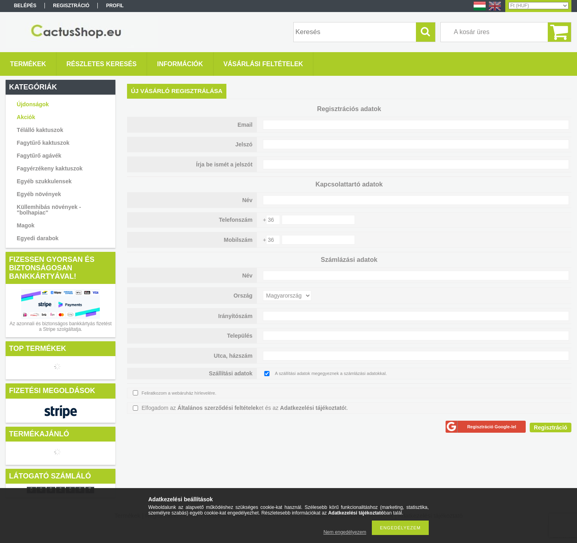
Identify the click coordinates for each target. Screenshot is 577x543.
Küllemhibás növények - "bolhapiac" (49, 210)
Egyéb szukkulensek (44, 181)
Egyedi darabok (38, 238)
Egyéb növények (39, 194)
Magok (25, 225)
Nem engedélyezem (344, 532)
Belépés (25, 5)
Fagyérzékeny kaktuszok (50, 168)
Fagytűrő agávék (39, 155)
